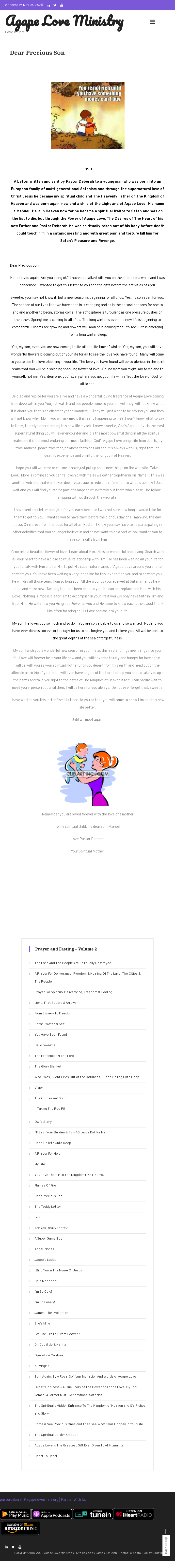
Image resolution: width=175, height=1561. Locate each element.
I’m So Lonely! (44, 1302)
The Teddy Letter (47, 1207)
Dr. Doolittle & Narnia (50, 1345)
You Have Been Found (50, 1035)
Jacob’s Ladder (46, 1260)
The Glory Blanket (48, 1067)
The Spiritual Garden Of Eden (56, 1435)
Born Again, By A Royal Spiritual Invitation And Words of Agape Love (85, 1377)
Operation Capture (48, 1355)
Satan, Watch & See (49, 1024)
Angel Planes (44, 1249)
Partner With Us (73, 1500)
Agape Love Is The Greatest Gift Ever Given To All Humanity (79, 1445)
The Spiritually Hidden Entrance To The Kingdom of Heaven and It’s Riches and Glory (89, 1410)
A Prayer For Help (47, 1154)
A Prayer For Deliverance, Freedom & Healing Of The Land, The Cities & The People (87, 978)
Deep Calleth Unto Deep (52, 1143)
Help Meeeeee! (45, 1281)
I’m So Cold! (43, 1292)
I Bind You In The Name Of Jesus (58, 1270)
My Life (39, 1164)
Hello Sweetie (44, 1045)
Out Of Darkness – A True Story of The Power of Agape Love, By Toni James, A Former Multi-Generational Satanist (85, 1391)
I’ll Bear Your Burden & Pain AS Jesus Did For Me (70, 1132)
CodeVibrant (160, 1553)
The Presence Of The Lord (54, 1056)
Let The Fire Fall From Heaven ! (57, 1334)
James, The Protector (51, 1313)
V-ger (38, 1088)
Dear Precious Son (48, 1196)
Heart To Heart (45, 1456)
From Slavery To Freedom (53, 1013)
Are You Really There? (51, 1228)
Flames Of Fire (45, 1186)
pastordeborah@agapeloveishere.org (29, 1500)
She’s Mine (42, 1324)
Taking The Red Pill (51, 1109)
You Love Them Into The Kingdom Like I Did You (69, 1175)
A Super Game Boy (48, 1239)
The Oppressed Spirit (50, 1098)
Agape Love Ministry (64, 20)
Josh (38, 1217)
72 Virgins (41, 1366)
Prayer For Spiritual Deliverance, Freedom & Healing (73, 992)
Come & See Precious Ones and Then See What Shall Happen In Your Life (88, 1424)
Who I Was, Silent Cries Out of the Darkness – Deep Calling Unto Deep (86, 1077)
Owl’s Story (43, 1122)
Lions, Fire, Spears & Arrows (55, 1003)
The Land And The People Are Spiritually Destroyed (72, 963)
